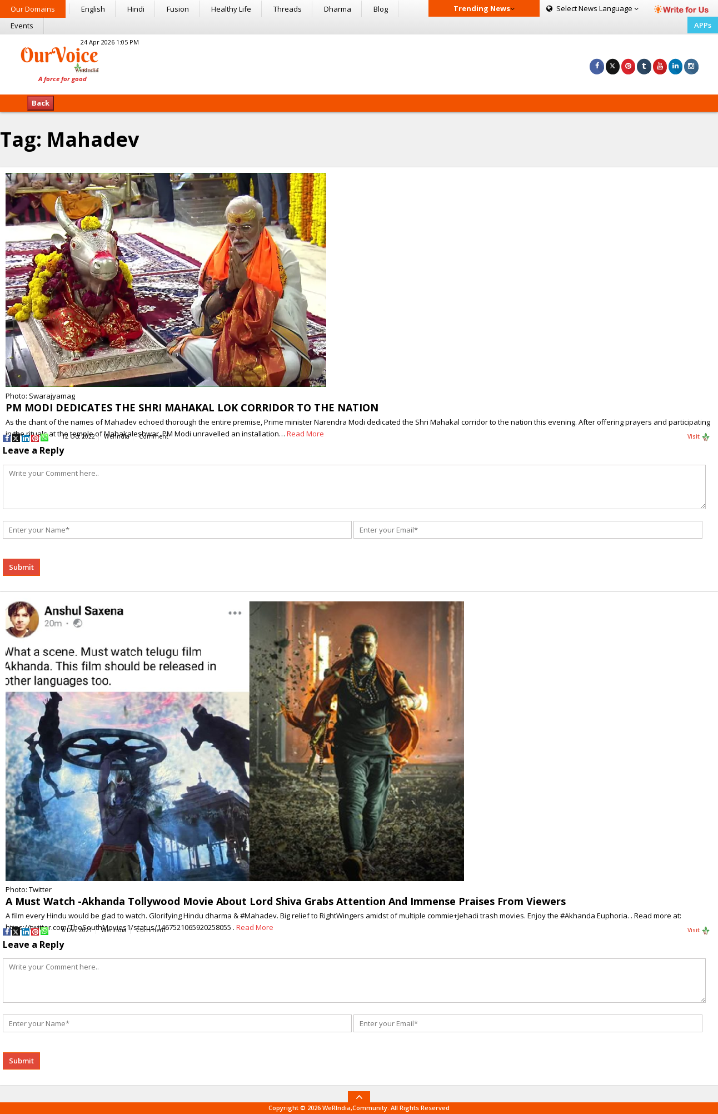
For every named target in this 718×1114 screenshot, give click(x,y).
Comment (153, 436)
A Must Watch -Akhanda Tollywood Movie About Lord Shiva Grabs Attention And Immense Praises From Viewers (286, 901)
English (93, 9)
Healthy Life (231, 9)
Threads (287, 9)
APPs (702, 25)
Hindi (135, 9)
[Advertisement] (359, 63)
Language (592, 8)
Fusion (178, 9)
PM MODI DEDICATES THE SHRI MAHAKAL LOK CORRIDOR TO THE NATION (192, 407)
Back (40, 103)
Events (22, 26)
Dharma (337, 9)
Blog (380, 9)
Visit (698, 436)
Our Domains (33, 9)
